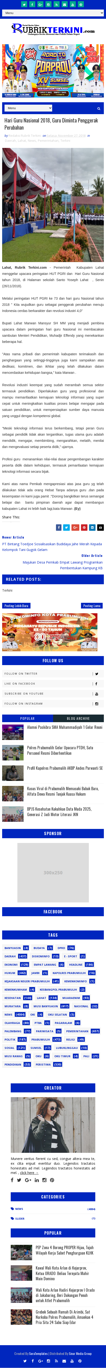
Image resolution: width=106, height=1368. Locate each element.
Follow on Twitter (54, 674)
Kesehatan (13, 998)
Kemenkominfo (75, 981)
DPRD (61, 948)
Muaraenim (71, 998)
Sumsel (35, 1048)
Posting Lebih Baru (16, 605)
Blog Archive (78, 718)
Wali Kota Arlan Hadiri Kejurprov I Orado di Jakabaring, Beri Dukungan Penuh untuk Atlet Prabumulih (65, 1295)
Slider (20, 1219)
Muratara (13, 1006)
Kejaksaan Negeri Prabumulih (27, 981)
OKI (32, 1015)
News (32, 141)
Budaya (39, 948)
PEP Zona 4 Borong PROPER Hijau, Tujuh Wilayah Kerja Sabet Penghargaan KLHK (65, 1250)
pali (86, 1056)
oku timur (62, 1056)
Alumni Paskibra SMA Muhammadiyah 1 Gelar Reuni (64, 727)
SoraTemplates (38, 1353)
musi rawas (14, 1056)
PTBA (38, 1023)
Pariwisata (44, 1031)
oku (38, 1056)
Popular (27, 718)
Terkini (65, 141)
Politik (10, 1040)
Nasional (81, 1006)
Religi (70, 1040)
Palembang (13, 1031)
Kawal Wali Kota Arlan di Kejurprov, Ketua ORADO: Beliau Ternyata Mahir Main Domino (62, 1274)
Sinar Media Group (80, 1353)
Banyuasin (13, 948)
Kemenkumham (16, 990)
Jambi (35, 973)
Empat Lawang (45, 965)
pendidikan (13, 1065)
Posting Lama (91, 605)
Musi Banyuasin (46, 1006)
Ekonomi (11, 965)
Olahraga (12, 1023)
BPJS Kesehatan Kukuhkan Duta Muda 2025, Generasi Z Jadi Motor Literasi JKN (59, 812)
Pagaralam (63, 1023)
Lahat (22, 141)
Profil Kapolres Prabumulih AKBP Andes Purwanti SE (65, 768)
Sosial (9, 1048)
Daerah (10, 141)
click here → (29, 1173)
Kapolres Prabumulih (69, 973)
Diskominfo (41, 957)
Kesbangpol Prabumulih (58, 990)
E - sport (70, 957)
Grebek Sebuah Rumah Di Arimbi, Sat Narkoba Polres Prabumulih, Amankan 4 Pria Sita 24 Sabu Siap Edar (64, 1317)
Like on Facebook (54, 684)
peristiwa (43, 1065)
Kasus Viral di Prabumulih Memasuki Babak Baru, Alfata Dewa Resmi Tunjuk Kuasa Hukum (63, 791)
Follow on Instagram (54, 704)
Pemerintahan (48, 141)
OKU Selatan (57, 1015)
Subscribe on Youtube (54, 694)
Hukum (10, 973)
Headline (75, 965)
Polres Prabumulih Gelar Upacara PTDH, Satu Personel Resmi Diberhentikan (60, 750)
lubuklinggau (67, 1048)
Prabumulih (40, 1040)
